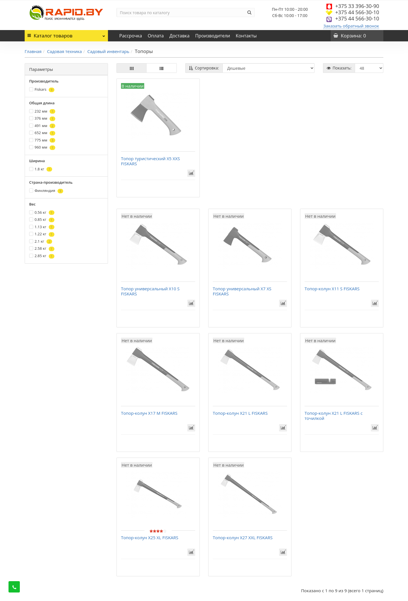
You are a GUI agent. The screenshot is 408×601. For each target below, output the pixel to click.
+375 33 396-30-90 (357, 6)
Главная (33, 51)
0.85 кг (41, 219)
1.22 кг (41, 234)
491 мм (42, 125)
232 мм (42, 111)
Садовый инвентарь (108, 51)
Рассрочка (130, 36)
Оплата (156, 36)
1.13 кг (41, 227)
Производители (212, 36)
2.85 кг (41, 256)
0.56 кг (41, 212)
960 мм (42, 147)
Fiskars (41, 89)
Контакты (246, 36)
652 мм (42, 133)
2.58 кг (41, 248)
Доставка (179, 36)
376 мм (42, 118)
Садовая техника (64, 51)
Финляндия (46, 190)
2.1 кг (40, 241)
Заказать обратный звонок (351, 26)
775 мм (42, 140)
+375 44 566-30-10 (357, 12)
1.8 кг (40, 169)
